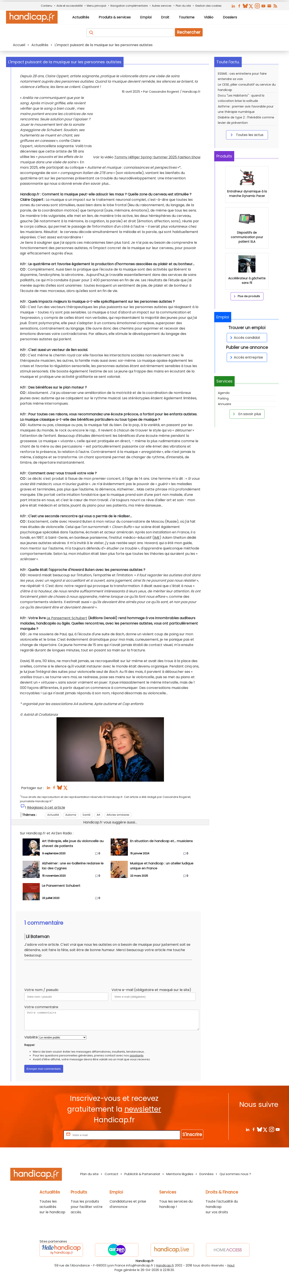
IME (157, 537)
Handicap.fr (165, 1265)
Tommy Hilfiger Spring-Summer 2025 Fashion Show (157, 157)
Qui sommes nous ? (235, 1174)
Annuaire (224, 404)
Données (206, 1174)
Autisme (70, 815)
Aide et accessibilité (70, 6)
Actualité (53, 815)
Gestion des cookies (208, 6)
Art (98, 815)
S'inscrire (192, 1134)
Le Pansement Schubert (67, 618)
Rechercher (188, 32)
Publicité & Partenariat (142, 1174)
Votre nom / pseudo (41, 989)
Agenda (223, 393)
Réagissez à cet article (46, 807)
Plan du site (183, 6)
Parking (223, 398)
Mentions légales (179, 1174)
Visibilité (31, 1037)
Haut (231, 1265)
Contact (111, 1174)
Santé (86, 815)
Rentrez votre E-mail (45, 1134)
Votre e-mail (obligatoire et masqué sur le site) (151, 989)
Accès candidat (244, 337)
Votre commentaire (41, 1007)
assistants (137, 1055)
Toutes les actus (246, 134)
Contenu (46, 6)
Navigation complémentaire (129, 6)
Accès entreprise (246, 357)
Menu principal (96, 6)
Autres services (161, 6)
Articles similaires (118, 815)
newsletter (142, 1109)
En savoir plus (246, 413)
